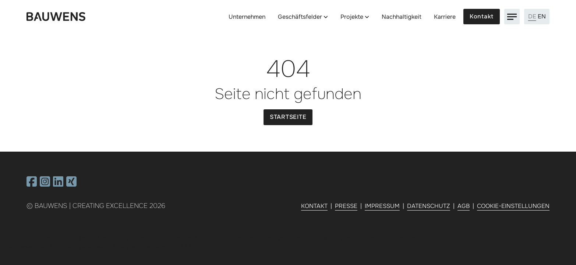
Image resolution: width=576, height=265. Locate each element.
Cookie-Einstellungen (513, 206)
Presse (346, 206)
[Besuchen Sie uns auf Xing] (71, 184)
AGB (463, 206)
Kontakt (482, 16)
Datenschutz (428, 206)
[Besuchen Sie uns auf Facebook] (31, 184)
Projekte (351, 17)
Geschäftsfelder (300, 17)
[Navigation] (512, 16)
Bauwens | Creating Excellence (91, 206)
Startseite (288, 117)
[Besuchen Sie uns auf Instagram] (45, 184)
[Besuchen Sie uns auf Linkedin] (58, 184)
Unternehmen (247, 17)
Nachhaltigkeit (401, 17)
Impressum (382, 206)
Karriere (445, 17)
